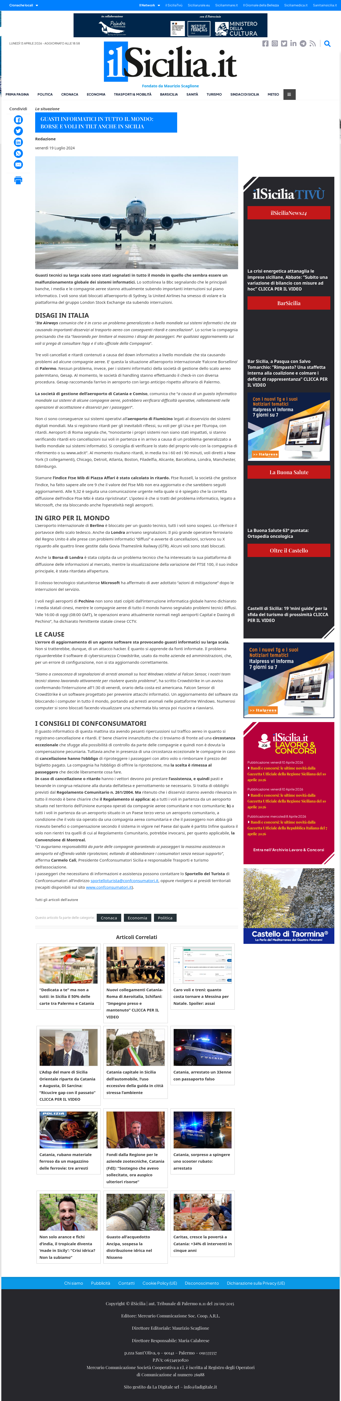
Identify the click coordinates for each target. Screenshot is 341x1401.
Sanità (192, 94)
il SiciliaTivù (173, 5)
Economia (96, 94)
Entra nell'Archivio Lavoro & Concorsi (288, 849)
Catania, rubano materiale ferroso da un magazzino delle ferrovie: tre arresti (65, 1161)
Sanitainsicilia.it (325, 5)
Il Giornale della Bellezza (261, 5)
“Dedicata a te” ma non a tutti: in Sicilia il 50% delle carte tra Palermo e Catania (66, 996)
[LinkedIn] (18, 142)
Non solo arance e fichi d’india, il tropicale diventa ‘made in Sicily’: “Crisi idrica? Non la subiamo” (67, 1247)
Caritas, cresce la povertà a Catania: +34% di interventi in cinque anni (202, 1243)
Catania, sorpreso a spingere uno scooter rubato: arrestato (201, 1161)
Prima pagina (17, 94)
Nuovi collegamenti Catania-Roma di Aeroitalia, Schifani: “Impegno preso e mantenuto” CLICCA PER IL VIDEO (134, 1003)
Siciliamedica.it (296, 5)
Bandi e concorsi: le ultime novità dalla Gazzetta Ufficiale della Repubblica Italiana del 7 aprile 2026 (287, 828)
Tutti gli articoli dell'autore (56, 900)
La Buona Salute (289, 472)
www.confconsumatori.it (109, 887)
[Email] (18, 164)
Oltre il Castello (289, 550)
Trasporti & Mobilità (133, 94)
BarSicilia (169, 94)
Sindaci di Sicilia (244, 94)
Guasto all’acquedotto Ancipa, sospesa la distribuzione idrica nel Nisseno (129, 1247)
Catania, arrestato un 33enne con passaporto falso (202, 1075)
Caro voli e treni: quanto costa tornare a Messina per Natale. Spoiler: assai (201, 996)
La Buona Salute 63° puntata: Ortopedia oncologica (278, 533)
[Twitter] (18, 131)
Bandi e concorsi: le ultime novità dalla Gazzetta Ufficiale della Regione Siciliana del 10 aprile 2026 (286, 773)
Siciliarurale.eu (199, 5)
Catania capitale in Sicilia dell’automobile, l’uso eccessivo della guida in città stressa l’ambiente (134, 1082)
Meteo (273, 94)
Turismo (214, 94)
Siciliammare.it (226, 5)
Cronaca (69, 94)
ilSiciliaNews (289, 212)
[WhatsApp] (18, 153)
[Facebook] (18, 119)
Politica (45, 94)
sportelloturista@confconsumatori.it (125, 880)
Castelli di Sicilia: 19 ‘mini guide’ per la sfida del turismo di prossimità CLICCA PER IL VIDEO (287, 614)
